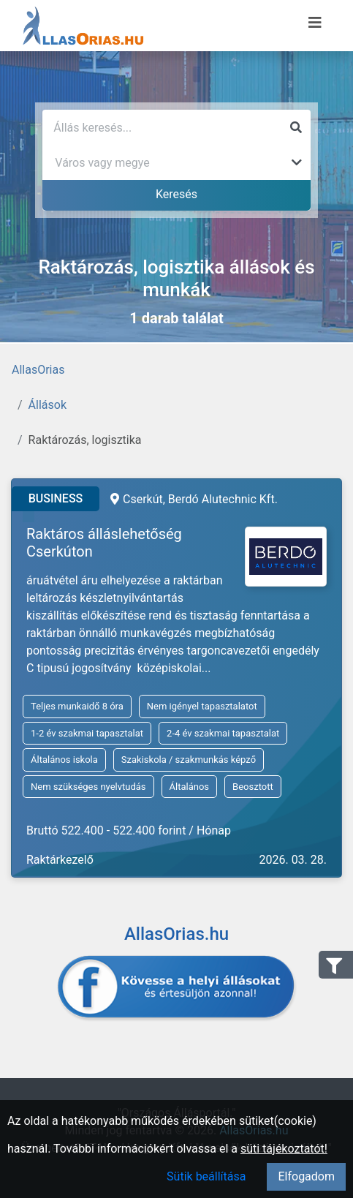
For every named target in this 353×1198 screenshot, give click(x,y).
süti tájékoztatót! (283, 1149)
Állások (48, 405)
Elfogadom (306, 1176)
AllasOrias (38, 370)
